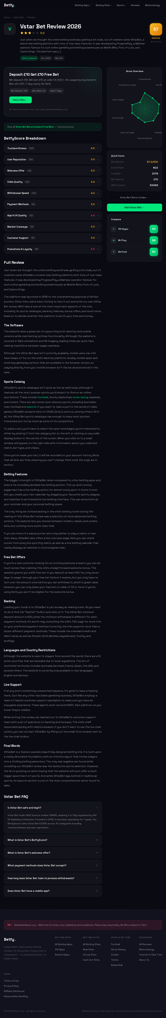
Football (115, 944)
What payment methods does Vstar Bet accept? (37, 865)
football (43, 397)
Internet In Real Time (150, 954)
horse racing (80, 397)
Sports (120, 5)
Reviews (135, 5)
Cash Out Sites (91, 959)
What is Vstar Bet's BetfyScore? (27, 839)
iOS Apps (60, 949)
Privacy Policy (11, 985)
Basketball (117, 965)
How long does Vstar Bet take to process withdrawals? (41, 878)
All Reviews (145, 944)
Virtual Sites (89, 954)
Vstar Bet (19, 17)
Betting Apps (82, 5)
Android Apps (62, 954)
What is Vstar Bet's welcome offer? (29, 852)
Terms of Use (11, 980)
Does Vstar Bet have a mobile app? (28, 890)
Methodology (152, 5)
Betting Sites (103, 5)
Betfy (9, 5)
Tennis (114, 959)
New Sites (88, 949)
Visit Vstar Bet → (134, 207)
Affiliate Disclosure (14, 991)
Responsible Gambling (16, 996)
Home (7, 17)
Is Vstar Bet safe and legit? (24, 807)
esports (31, 406)
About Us (144, 959)
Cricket (115, 954)
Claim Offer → (20, 99)
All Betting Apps (63, 944)
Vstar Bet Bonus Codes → (134, 197)
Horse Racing (118, 949)
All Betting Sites (92, 944)
